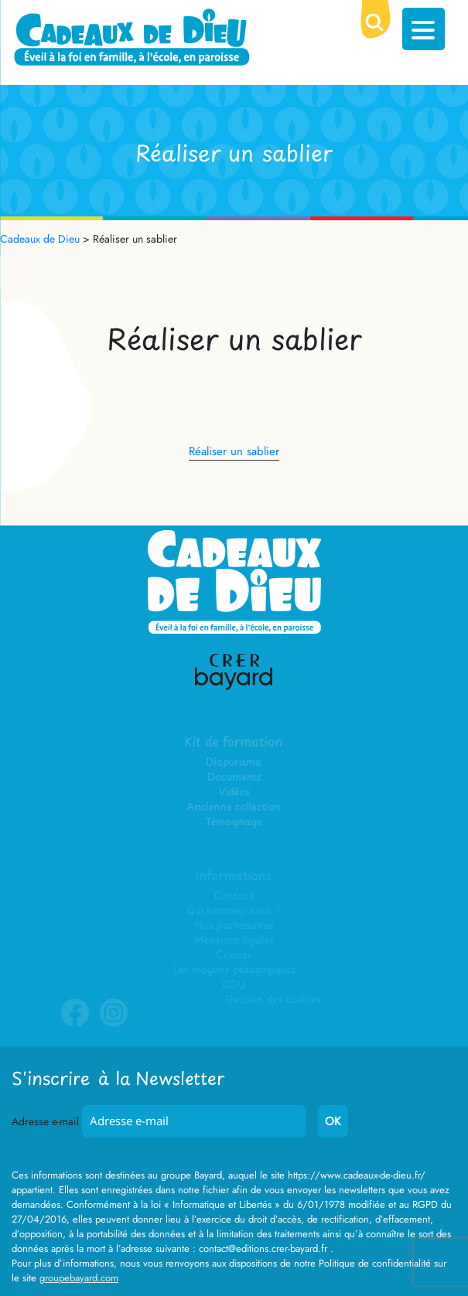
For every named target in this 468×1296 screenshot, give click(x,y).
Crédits (234, 954)
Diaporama (234, 763)
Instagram (114, 1024)
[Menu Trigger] (423, 29)
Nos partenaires (234, 925)
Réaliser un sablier (234, 451)
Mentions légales (234, 940)
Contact (234, 896)
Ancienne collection (234, 807)
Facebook (76, 1024)
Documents (234, 777)
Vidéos (234, 792)
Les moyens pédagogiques (234, 969)
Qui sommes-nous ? (234, 910)
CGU (234, 984)
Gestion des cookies (272, 999)
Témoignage (234, 822)
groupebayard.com (78, 1277)
